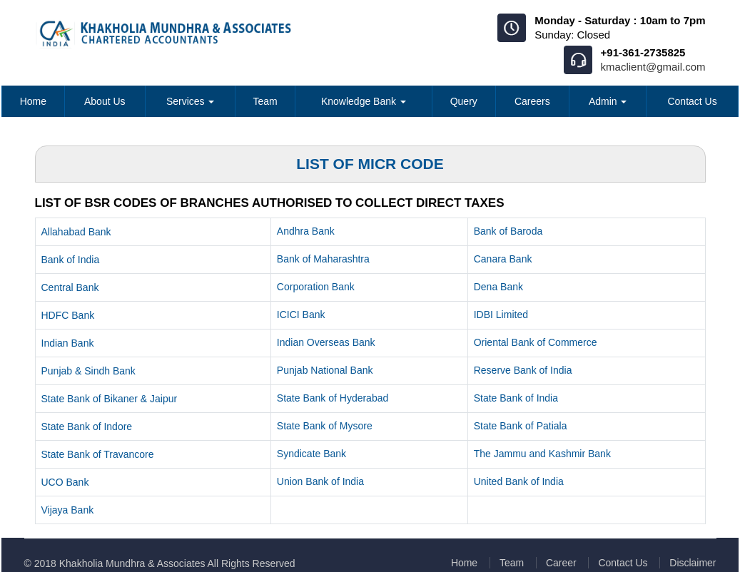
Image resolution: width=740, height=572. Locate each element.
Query (463, 101)
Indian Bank (67, 343)
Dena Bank (498, 286)
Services (190, 101)
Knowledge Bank (363, 101)
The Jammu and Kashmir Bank (542, 453)
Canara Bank (503, 259)
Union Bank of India (320, 481)
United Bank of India (519, 481)
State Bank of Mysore (324, 425)
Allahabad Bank (76, 232)
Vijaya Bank (67, 510)
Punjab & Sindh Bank (88, 371)
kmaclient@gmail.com (653, 67)
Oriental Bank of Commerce (535, 342)
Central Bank (70, 287)
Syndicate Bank (311, 453)
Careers (532, 101)
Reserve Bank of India (523, 370)
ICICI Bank (301, 314)
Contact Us (691, 101)
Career (560, 562)
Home (33, 101)
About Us (105, 101)
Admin (608, 101)
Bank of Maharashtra (323, 259)
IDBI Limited (501, 314)
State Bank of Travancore (97, 454)
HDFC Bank (68, 315)
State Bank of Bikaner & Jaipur (109, 398)
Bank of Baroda (508, 231)
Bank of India (70, 259)
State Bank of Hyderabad (332, 398)
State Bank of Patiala (520, 425)
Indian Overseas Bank (326, 342)
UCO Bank (65, 482)
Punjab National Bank (325, 370)
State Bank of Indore (87, 426)
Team (265, 101)
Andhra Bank (306, 231)
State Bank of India (516, 398)
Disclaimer (692, 562)
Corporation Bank (316, 286)
